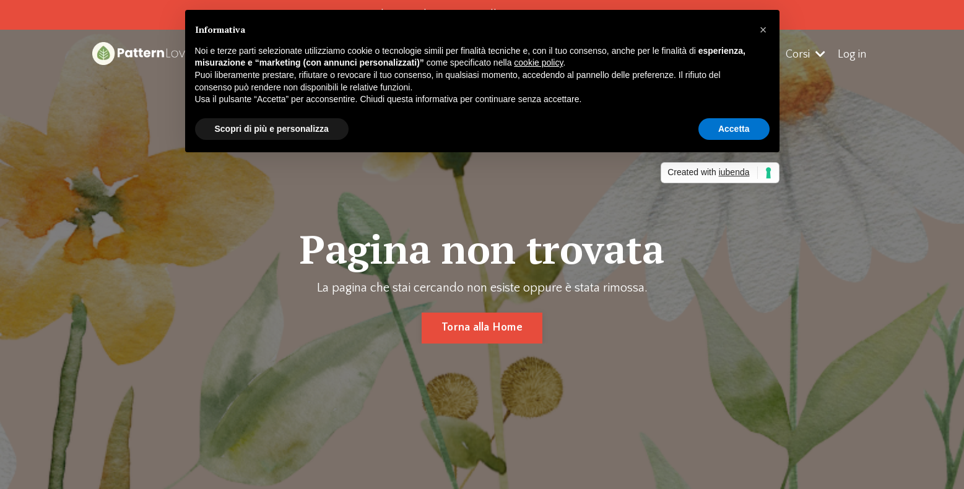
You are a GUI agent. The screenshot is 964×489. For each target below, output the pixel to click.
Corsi (805, 54)
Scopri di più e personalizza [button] (272, 129)
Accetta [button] (734, 129)
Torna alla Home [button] (482, 327)
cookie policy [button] (538, 62)
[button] (763, 30)
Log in (852, 54)
